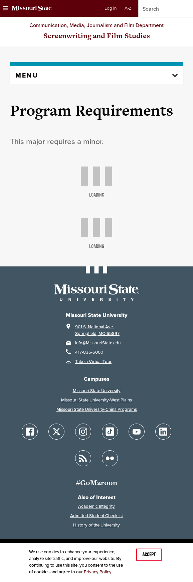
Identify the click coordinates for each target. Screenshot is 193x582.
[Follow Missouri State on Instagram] (83, 432)
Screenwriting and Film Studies (96, 35)
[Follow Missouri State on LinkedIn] (163, 432)
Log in (111, 8)
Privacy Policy (97, 572)
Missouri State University (97, 390)
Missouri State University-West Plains (96, 400)
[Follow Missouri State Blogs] (83, 458)
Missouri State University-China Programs (96, 409)
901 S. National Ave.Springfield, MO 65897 (97, 330)
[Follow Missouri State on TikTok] (110, 432)
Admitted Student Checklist (96, 515)
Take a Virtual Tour (93, 361)
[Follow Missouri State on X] (56, 432)
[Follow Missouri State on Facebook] (30, 432)
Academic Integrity (96, 506)
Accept (149, 555)
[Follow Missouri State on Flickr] (110, 458)
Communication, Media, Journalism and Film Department (96, 25)
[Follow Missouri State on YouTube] (137, 432)
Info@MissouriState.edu (98, 343)
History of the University (96, 525)
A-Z (128, 8)
